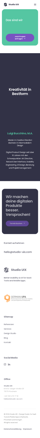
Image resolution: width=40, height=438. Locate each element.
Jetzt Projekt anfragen (20, 37)
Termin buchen (17, 223)
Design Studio (10, 333)
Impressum (27, 429)
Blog (6, 338)
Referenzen (9, 324)
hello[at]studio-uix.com (13, 399)
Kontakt (7, 342)
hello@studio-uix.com (18, 252)
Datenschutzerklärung (12, 429)
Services (7, 329)
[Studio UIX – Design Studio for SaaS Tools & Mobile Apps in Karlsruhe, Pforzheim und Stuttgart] (11, 4)
